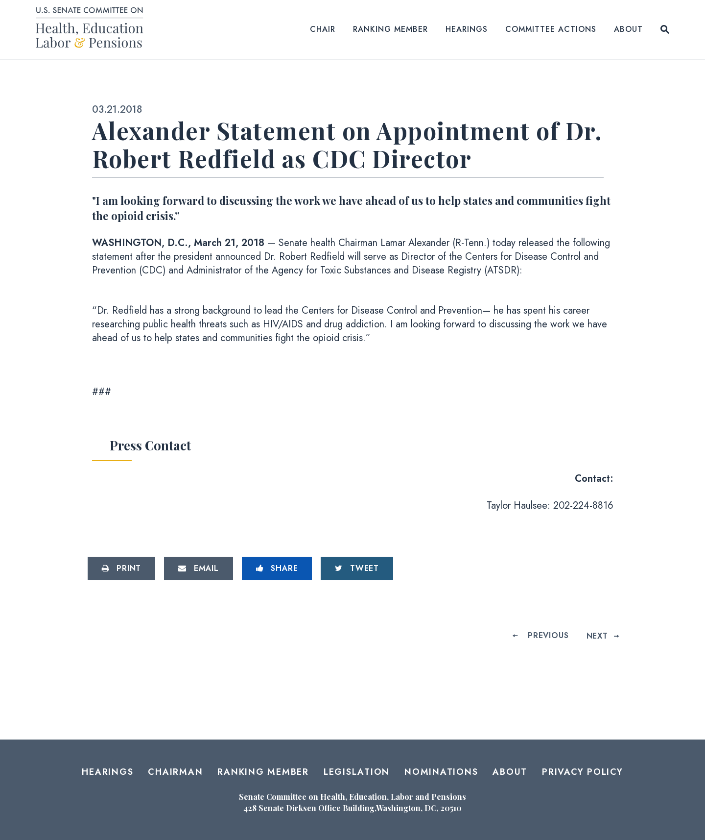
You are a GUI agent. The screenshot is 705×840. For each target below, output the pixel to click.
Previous (548, 636)
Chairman (175, 772)
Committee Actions (550, 29)
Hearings (467, 29)
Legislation (357, 772)
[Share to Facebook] (277, 568)
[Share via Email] (198, 568)
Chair (322, 29)
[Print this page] (122, 568)
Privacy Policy (582, 772)
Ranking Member (390, 29)
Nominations (441, 772)
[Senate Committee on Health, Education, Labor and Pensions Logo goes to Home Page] (93, 29)
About (628, 29)
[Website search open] (664, 29)
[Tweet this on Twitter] (357, 568)
